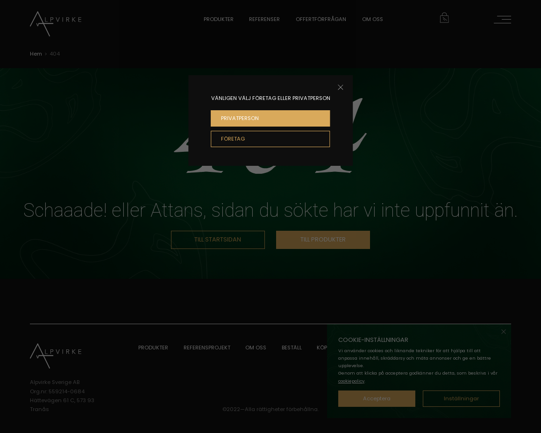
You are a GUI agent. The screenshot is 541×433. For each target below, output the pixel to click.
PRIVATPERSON (240, 118)
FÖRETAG (233, 138)
